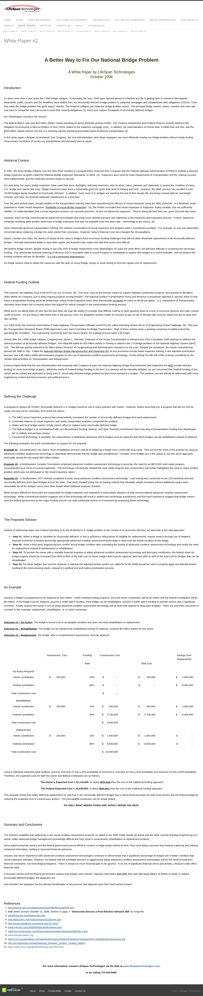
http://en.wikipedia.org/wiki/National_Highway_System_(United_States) (46, 943)
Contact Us (63, 26)
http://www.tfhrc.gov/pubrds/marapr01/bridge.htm (34, 919)
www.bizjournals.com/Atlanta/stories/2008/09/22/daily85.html (41, 907)
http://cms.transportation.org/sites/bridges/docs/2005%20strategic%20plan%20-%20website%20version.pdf (66, 939)
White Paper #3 (47, 31)
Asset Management (39, 20)
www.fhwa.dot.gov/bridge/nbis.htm (26, 915)
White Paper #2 (29, 31)
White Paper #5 (83, 31)
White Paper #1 (10, 31)
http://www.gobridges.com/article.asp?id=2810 (33, 923)
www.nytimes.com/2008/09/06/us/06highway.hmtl (35, 927)
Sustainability (190, 20)
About (79, 26)
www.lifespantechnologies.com (141, 966)
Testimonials (96, 26)
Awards (8, 26)
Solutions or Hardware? (72, 20)
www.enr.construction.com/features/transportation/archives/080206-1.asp (48, 931)
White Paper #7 (120, 31)
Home (7, 20)
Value (19, 20)
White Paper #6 (102, 31)
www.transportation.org (20, 935)
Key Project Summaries (129, 20)
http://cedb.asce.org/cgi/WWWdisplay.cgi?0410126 (35, 947)
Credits (67, 991)
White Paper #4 (65, 31)
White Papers (27, 26)
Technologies (101, 20)
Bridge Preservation (163, 20)
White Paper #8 (138, 31)
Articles (45, 26)
